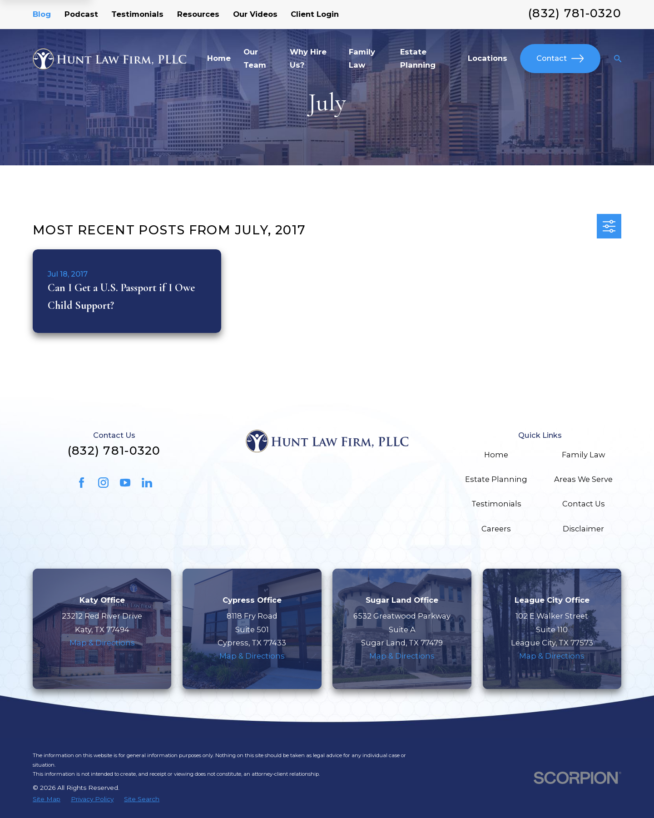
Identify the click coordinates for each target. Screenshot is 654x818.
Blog (42, 14)
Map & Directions (102, 642)
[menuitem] (46, 798)
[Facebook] (81, 482)
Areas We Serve (583, 479)
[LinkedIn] (147, 482)
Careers (496, 528)
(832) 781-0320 (574, 13)
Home (496, 454)
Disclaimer (583, 528)
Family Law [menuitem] (362, 58)
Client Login (315, 14)
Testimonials (137, 14)
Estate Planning (496, 479)
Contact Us (583, 503)
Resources (198, 14)
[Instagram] (103, 482)
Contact (560, 58)
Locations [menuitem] (487, 58)
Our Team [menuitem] (254, 58)
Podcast (81, 14)
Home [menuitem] (219, 58)
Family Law (583, 454)
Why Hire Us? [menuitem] (308, 58)
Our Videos (255, 14)
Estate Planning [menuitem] (418, 58)
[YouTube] (125, 482)
